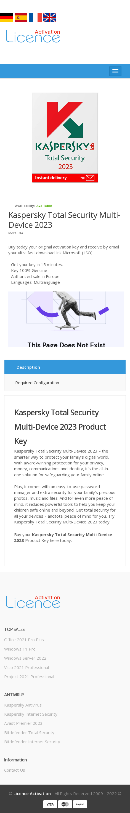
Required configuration (37, 382)
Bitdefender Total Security (29, 732)
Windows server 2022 (25, 658)
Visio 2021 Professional (26, 667)
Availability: (25, 206)
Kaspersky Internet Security (30, 714)
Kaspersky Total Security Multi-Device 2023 (64, 219)
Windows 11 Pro (20, 649)
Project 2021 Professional (29, 676)
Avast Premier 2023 (23, 723)
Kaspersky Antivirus (23, 705)
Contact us (14, 770)
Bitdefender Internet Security (32, 741)
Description (28, 367)
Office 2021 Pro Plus (24, 639)
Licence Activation (32, 793)
